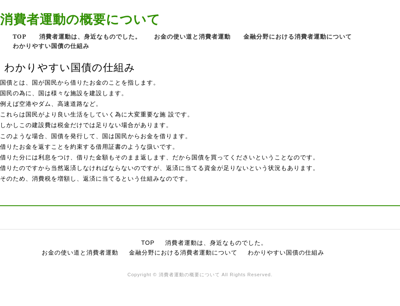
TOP (19, 36)
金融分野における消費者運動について (297, 36)
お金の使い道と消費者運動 (192, 36)
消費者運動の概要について (80, 19)
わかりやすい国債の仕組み (51, 46)
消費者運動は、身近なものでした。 (90, 36)
